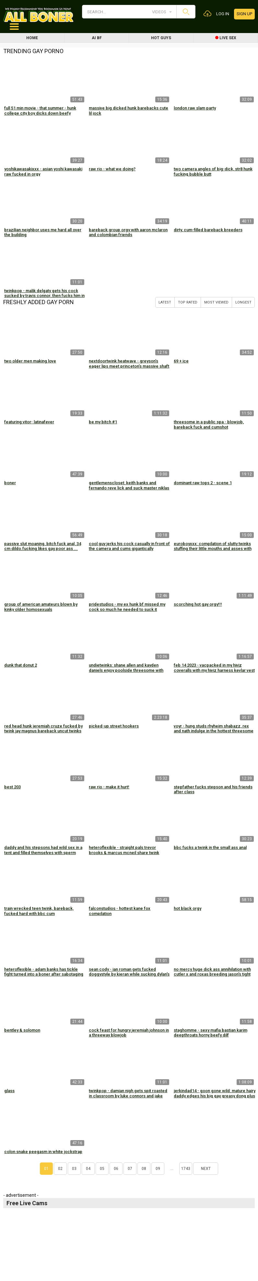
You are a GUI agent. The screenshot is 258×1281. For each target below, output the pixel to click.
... (171, 1168)
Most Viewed (216, 302)
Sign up (244, 13)
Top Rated (187, 302)
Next (206, 1168)
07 (130, 1168)
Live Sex (225, 38)
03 (74, 1168)
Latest (164, 302)
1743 (185, 1168)
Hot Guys (161, 38)
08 (144, 1168)
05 (102, 1168)
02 (60, 1168)
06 (116, 1168)
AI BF (97, 38)
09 (158, 1168)
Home (32, 38)
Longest (243, 302)
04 (88, 1168)
